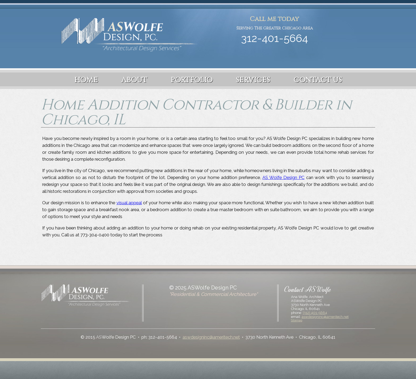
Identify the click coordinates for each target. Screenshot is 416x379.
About (134, 80)
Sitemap (296, 320)
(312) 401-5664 (315, 313)
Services (253, 80)
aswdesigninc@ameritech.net (325, 317)
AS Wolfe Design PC (283, 177)
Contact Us (317, 80)
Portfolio (192, 80)
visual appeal (129, 202)
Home (86, 80)
